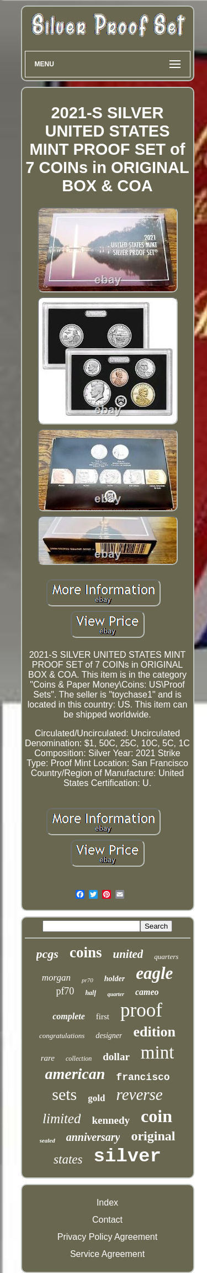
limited (62, 1118)
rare (48, 1058)
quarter (115, 994)
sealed (47, 1140)
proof (141, 1010)
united (128, 954)
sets (64, 1094)
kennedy (111, 1120)
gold (96, 1098)
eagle (154, 973)
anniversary (93, 1137)
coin (156, 1116)
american (75, 1073)
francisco (142, 1077)
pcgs (47, 954)
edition (154, 1032)
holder (114, 979)
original (153, 1136)
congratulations (61, 1035)
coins (86, 952)
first (102, 1016)
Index (107, 1202)
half (90, 993)
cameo (147, 992)
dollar (116, 1056)
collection (79, 1058)
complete (68, 1016)
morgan (56, 977)
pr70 (87, 980)
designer (108, 1035)
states (68, 1159)
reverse (139, 1094)
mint (157, 1052)
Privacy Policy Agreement (107, 1236)
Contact (107, 1219)
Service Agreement (107, 1254)
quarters (166, 956)
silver (127, 1156)
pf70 (65, 991)
